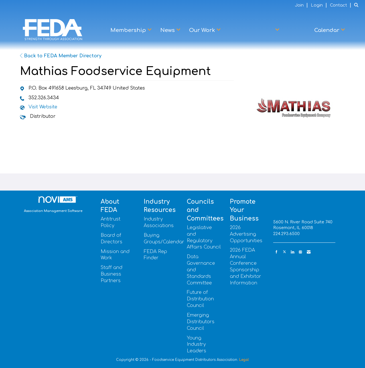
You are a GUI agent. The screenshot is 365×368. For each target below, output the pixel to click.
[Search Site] (357, 5)
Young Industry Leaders (196, 344)
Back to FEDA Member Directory (61, 55)
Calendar (327, 30)
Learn (297, 30)
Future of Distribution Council (200, 299)
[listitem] (302, 5)
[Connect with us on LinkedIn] (292, 252)
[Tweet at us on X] (284, 252)
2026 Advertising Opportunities (246, 234)
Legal (244, 360)
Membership (128, 30)
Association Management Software (53, 204)
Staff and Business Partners (111, 274)
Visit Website (43, 107)
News (168, 30)
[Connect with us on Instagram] (300, 252)
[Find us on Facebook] (276, 252)
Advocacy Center (251, 30)
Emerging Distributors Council (200, 322)
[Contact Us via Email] (308, 252)
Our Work (202, 30)
